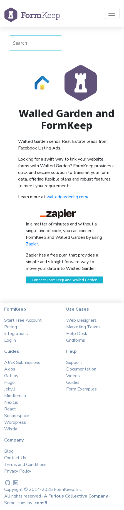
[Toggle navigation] (112, 13)
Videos (73, 376)
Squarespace (16, 416)
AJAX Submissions (22, 362)
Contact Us (15, 458)
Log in (10, 340)
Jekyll (9, 389)
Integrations (16, 334)
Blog (9, 451)
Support (74, 362)
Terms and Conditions (25, 464)
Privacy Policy (17, 471)
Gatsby (11, 376)
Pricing (10, 327)
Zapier (32, 244)
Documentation (81, 369)
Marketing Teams (83, 327)
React (10, 409)
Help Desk (76, 334)
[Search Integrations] (35, 42)
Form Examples (81, 389)
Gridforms (75, 340)
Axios (9, 369)
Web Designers (81, 320)
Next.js (11, 402)
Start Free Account (23, 320)
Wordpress (15, 422)
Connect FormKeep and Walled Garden (64, 279)
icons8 (40, 503)
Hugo (9, 382)
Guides (73, 382)
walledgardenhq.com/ (67, 197)
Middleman (15, 396)
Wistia (10, 429)
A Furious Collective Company (76, 496)
